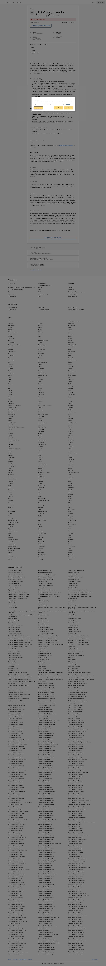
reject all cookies (58, 107)
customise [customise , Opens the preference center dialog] (38, 107)
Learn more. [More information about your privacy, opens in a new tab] (68, 104)
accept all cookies (69, 107)
